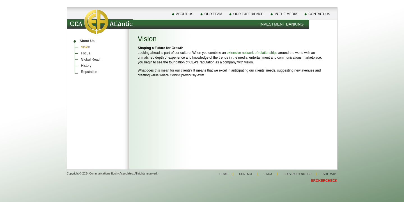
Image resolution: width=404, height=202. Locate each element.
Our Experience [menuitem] (248, 14)
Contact (245, 174)
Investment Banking (282, 24)
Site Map (329, 174)
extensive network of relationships (252, 53)
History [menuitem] (86, 65)
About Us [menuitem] (184, 14)
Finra (268, 174)
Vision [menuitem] (85, 47)
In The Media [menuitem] (286, 14)
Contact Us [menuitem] (319, 14)
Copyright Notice (298, 174)
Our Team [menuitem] (213, 14)
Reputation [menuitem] (89, 72)
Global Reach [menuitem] (91, 59)
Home (223, 174)
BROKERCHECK (324, 181)
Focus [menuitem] (85, 53)
